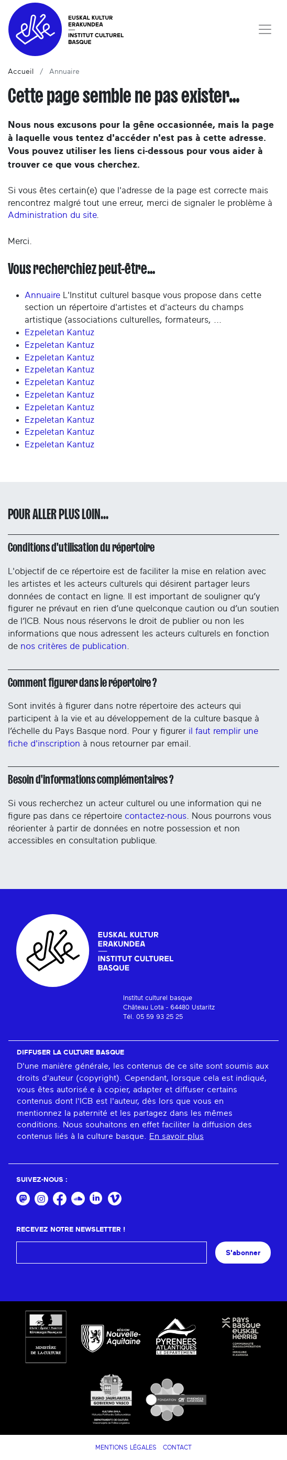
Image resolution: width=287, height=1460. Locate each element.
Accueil (21, 71)
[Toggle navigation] (265, 29)
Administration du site (52, 215)
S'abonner (243, 1253)
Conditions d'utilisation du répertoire (81, 547)
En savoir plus (176, 1136)
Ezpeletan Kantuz (60, 332)
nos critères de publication (73, 646)
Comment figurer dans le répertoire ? (82, 682)
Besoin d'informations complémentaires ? (90, 779)
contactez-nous (155, 815)
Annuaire (42, 295)
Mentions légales (126, 1447)
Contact (177, 1447)
